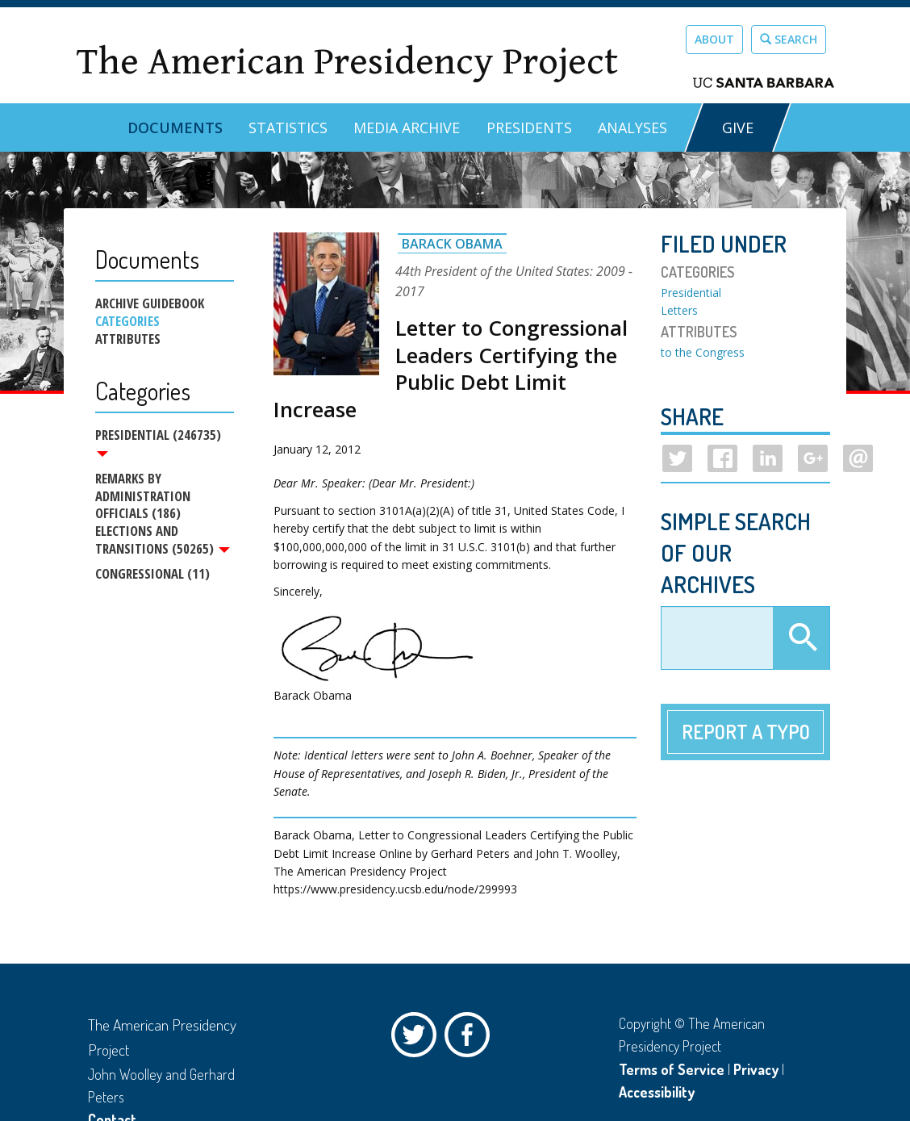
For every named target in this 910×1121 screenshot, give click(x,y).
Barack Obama (452, 244)
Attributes (128, 339)
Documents (175, 127)
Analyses (632, 127)
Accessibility (657, 1092)
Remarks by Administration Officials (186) (142, 495)
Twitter (418, 1038)
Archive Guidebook (149, 303)
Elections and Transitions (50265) (162, 540)
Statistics (288, 127)
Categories (127, 321)
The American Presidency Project (347, 62)
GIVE (737, 127)
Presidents (529, 127)
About (714, 39)
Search (788, 39)
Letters (679, 310)
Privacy (756, 1069)
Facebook (471, 1038)
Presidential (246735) (158, 441)
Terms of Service (671, 1069)
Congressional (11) (152, 574)
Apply (801, 638)
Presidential (691, 292)
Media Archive (406, 127)
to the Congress (703, 352)
